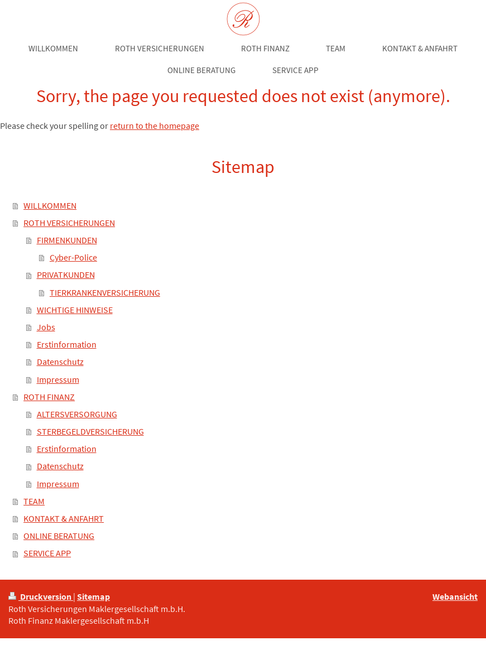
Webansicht (455, 596)
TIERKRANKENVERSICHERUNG (105, 292)
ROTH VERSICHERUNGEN (69, 223)
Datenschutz (60, 362)
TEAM (34, 501)
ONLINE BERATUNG (58, 536)
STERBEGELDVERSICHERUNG (90, 431)
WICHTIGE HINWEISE (75, 310)
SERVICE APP (47, 553)
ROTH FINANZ (49, 397)
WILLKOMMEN (49, 205)
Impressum (58, 379)
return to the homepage (154, 126)
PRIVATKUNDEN (66, 274)
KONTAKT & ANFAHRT (63, 518)
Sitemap (93, 596)
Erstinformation (67, 344)
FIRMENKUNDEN (67, 240)
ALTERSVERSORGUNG (77, 414)
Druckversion (40, 596)
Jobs (46, 327)
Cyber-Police (73, 257)
